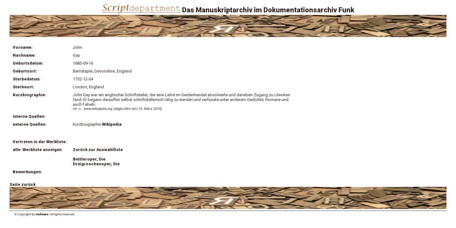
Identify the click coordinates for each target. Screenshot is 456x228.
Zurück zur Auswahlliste (98, 149)
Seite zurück (22, 184)
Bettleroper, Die (89, 159)
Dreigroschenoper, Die (96, 164)
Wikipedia (112, 124)
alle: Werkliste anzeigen (37, 149)
